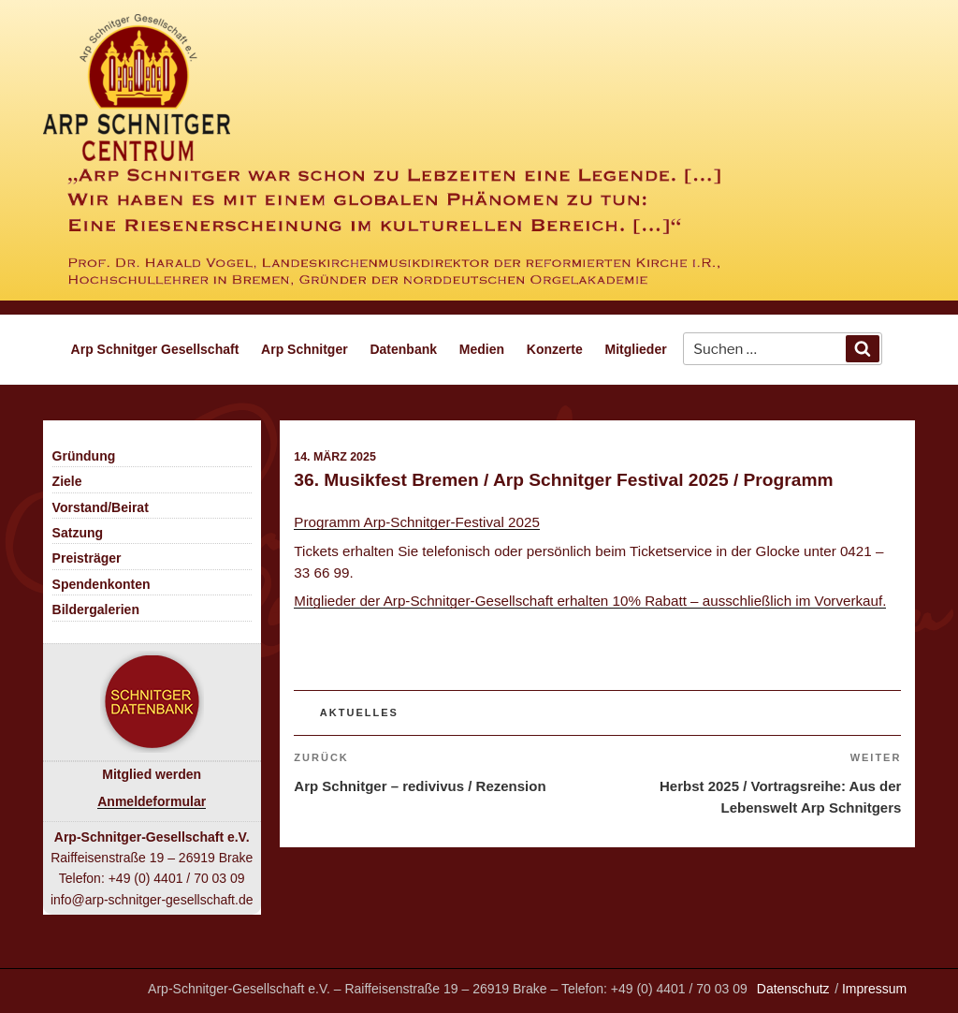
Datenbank (403, 349)
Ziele (67, 481)
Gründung (84, 455)
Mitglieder (636, 349)
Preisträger (87, 558)
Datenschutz (793, 988)
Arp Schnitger (304, 349)
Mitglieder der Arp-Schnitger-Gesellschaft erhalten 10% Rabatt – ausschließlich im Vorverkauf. (590, 601)
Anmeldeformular (151, 801)
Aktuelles (359, 712)
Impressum (874, 988)
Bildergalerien (95, 609)
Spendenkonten (101, 584)
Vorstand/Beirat (100, 507)
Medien (481, 349)
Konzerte (555, 349)
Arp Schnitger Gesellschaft (155, 349)
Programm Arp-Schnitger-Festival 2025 (417, 522)
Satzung (77, 532)
